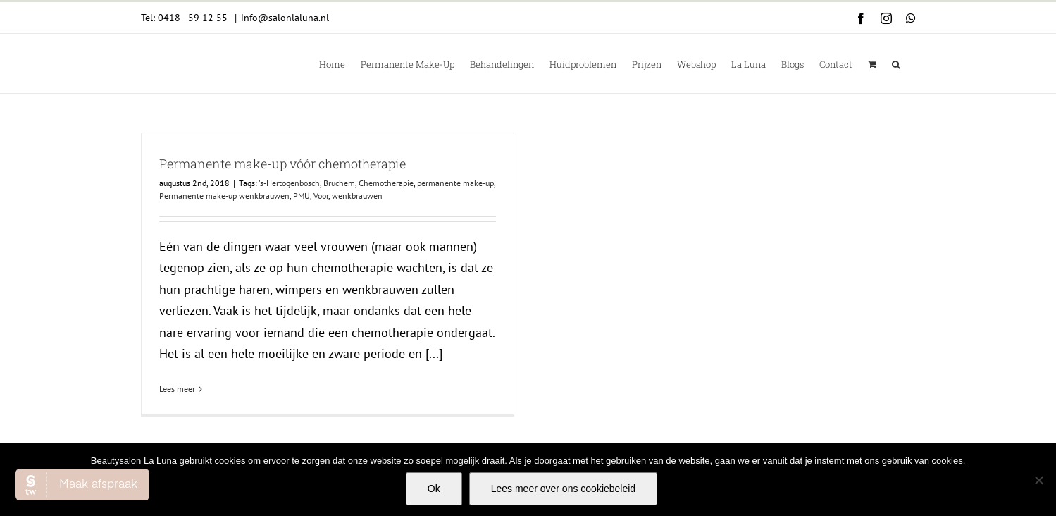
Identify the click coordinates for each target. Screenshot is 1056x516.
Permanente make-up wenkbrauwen (224, 195)
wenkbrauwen (357, 195)
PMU (301, 195)
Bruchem (339, 183)
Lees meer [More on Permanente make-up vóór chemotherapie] (177, 388)
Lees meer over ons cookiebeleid (563, 488)
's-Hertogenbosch (289, 183)
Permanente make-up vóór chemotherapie (282, 163)
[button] (896, 63)
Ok (434, 488)
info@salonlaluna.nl (285, 17)
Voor (320, 195)
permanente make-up (455, 183)
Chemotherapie (386, 183)
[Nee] (1038, 480)
